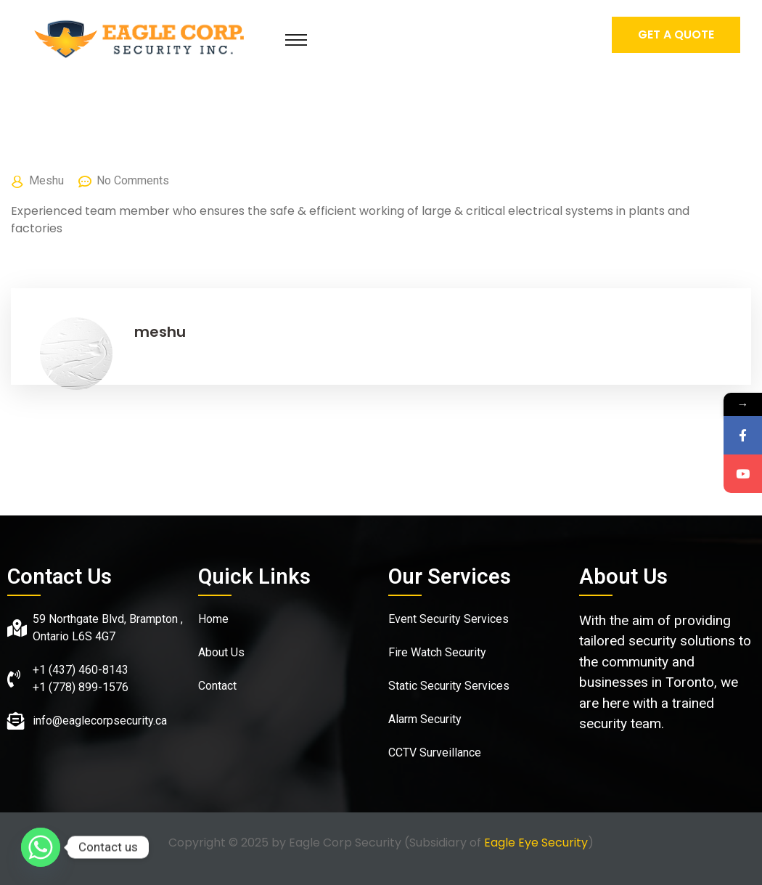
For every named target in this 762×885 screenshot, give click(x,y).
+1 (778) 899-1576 (80, 687)
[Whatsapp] (40, 847)
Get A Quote (676, 34)
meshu (46, 180)
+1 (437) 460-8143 (80, 670)
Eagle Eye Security (536, 842)
